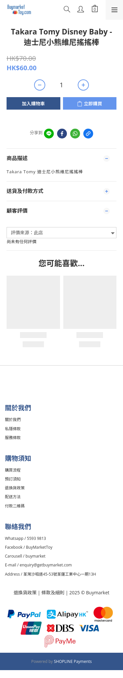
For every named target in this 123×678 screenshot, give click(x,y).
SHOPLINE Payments (73, 661)
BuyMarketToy (39, 547)
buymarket (36, 556)
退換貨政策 (24, 592)
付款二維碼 (15, 506)
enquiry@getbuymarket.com (46, 565)
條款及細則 (53, 592)
